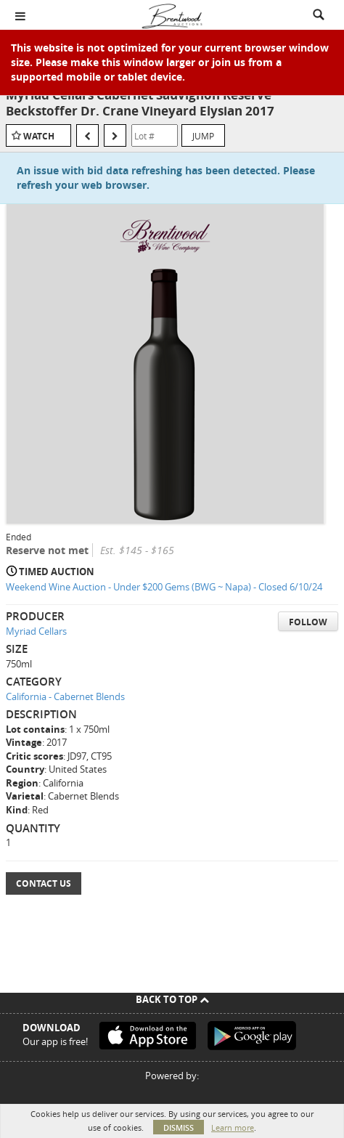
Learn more (232, 1127)
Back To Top (172, 999)
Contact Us (43, 883)
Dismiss (178, 1127)
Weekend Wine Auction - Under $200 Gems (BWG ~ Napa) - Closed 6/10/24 (164, 586)
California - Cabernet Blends (65, 696)
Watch (38, 136)
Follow (308, 622)
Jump (203, 136)
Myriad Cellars (36, 631)
